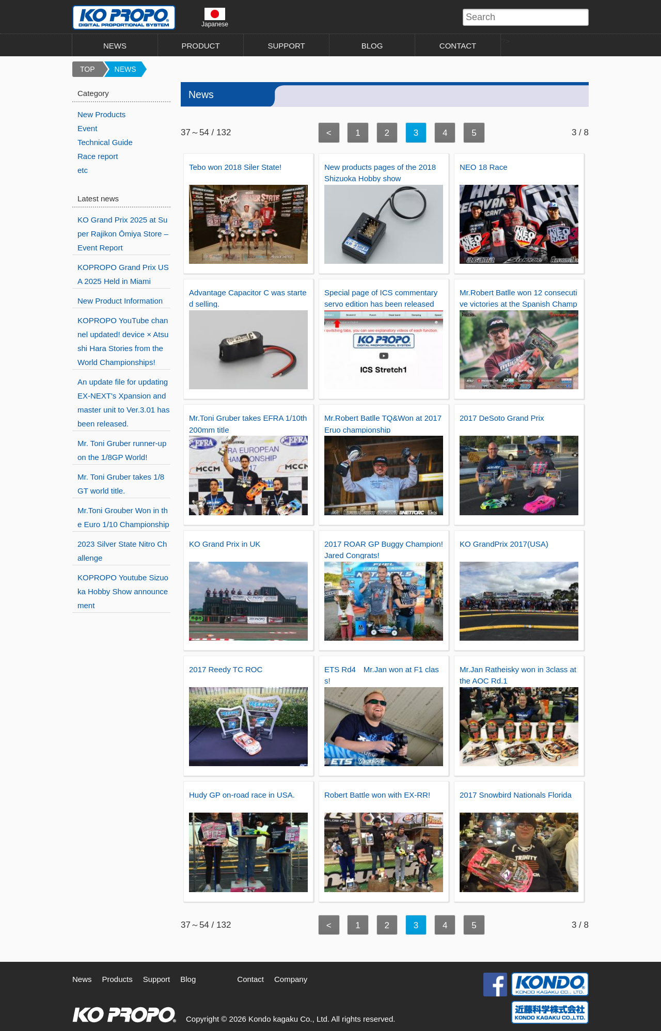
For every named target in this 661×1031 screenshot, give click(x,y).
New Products (101, 114)
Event (87, 128)
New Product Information (120, 300)
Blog (188, 979)
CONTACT (457, 45)
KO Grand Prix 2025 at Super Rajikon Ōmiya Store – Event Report (122, 233)
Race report (97, 156)
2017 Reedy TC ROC (225, 669)
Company (290, 979)
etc (82, 170)
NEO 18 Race (484, 167)
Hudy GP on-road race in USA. (242, 794)
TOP (87, 69)
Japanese (214, 17)
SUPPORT (286, 45)
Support (156, 979)
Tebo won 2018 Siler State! (235, 167)
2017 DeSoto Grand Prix (502, 418)
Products (117, 979)
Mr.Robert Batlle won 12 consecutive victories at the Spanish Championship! (518, 304)
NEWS (115, 45)
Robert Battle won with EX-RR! (377, 794)
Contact (250, 979)
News (82, 979)
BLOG (372, 45)
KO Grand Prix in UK (224, 544)
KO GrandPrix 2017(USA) (504, 544)
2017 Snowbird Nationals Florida (516, 794)
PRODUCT (200, 45)
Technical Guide (105, 142)
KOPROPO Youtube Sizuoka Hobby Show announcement (122, 591)
